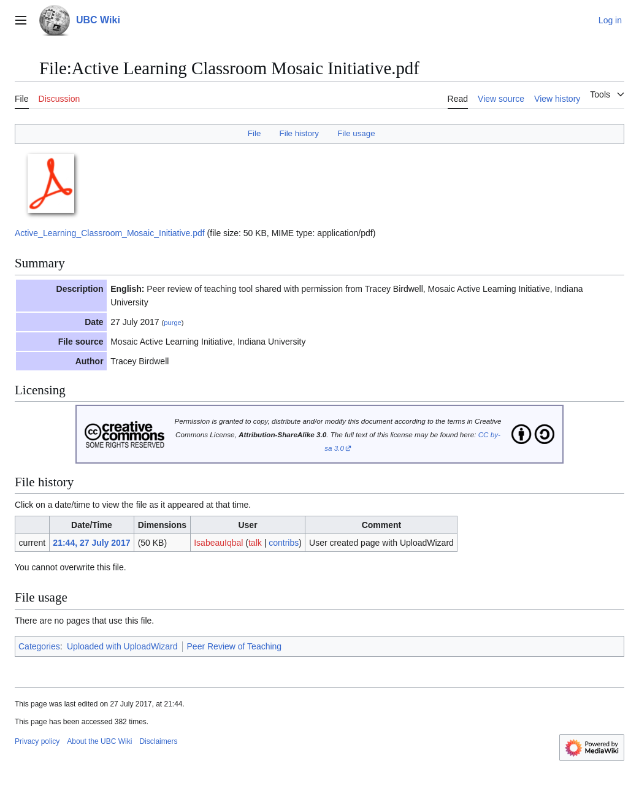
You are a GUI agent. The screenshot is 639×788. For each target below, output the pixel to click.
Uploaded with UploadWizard (122, 646)
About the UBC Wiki (99, 741)
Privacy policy (37, 741)
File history (299, 133)
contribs (284, 543)
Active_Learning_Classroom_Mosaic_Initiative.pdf (110, 233)
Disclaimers (158, 741)
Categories (39, 646)
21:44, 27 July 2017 (91, 543)
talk (255, 543)
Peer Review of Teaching (234, 646)
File (254, 133)
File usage (356, 133)
